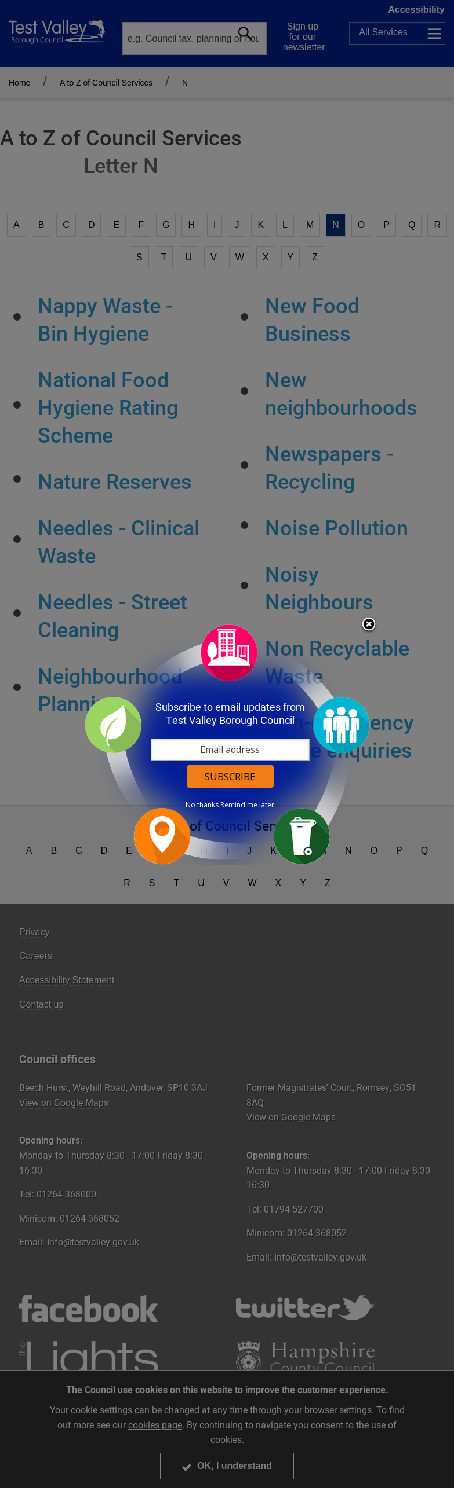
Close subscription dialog (368, 625)
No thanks (202, 805)
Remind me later (247, 805)
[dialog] (227, 744)
